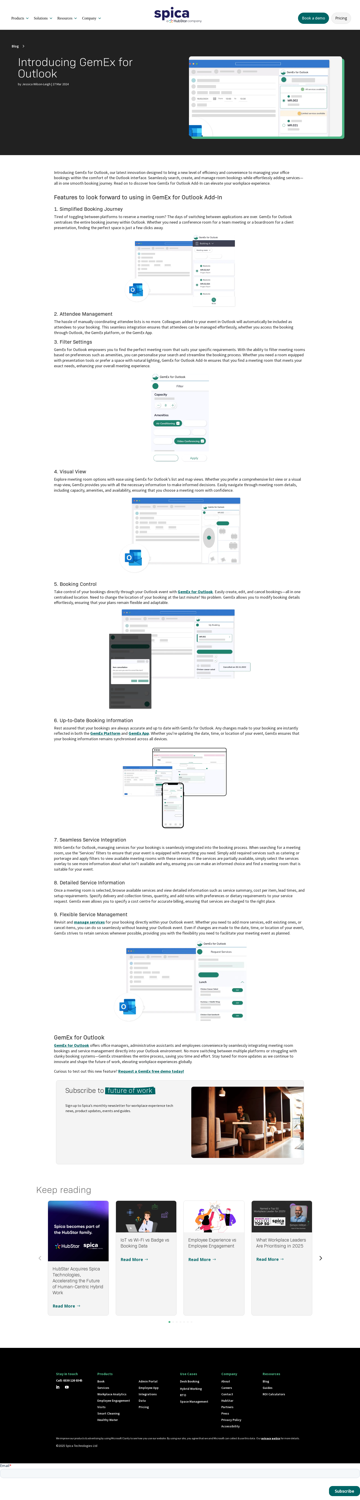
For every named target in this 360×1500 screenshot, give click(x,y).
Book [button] (100, 1381)
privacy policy (270, 1438)
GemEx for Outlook (195, 591)
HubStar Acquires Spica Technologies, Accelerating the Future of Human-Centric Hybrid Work (78, 1280)
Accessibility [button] (230, 1426)
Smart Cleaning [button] (108, 1413)
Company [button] (91, 18)
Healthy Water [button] (107, 1420)
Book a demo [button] (313, 18)
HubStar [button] (227, 1401)
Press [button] (225, 1413)
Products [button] (20, 18)
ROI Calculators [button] (274, 1394)
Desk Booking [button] (189, 1381)
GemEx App (139, 733)
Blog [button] (15, 46)
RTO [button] (183, 1395)
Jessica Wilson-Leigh (36, 84)
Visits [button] (101, 1407)
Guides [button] (268, 1388)
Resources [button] (67, 18)
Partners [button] (227, 1407)
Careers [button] (226, 1388)
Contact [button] (227, 1394)
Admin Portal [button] (148, 1381)
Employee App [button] (149, 1388)
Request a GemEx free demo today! (151, 1071)
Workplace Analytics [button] (112, 1394)
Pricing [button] (341, 18)
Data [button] (142, 1401)
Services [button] (103, 1388)
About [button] (225, 1381)
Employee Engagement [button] (113, 1401)
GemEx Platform (105, 733)
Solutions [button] (43, 18)
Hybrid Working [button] (191, 1389)
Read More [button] (64, 1306)
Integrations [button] (148, 1394)
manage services (89, 922)
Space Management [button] (194, 1401)
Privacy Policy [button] (231, 1420)
